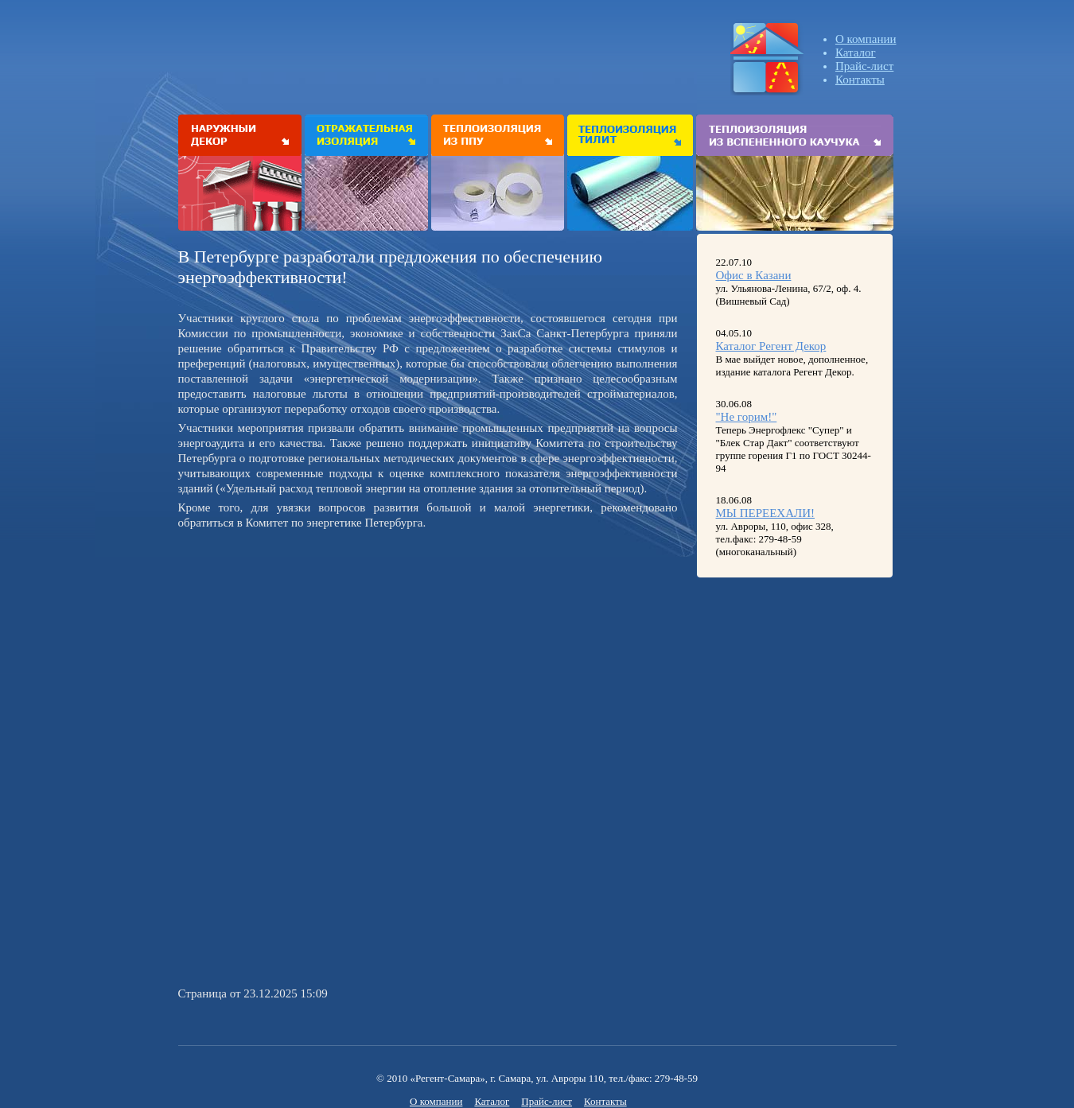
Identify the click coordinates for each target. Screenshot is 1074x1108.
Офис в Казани (754, 275)
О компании (866, 39)
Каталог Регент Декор (771, 346)
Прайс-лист (864, 66)
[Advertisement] (312, 646)
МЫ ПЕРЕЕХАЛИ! (765, 513)
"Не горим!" (746, 416)
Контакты (860, 79)
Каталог (855, 52)
